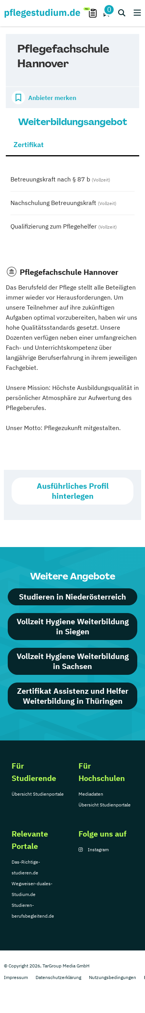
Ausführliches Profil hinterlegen (73, 491)
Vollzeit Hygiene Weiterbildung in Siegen (73, 626)
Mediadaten (90, 794)
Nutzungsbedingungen (112, 977)
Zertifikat (29, 144)
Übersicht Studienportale (38, 794)
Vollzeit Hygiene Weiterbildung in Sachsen (73, 661)
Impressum (16, 977)
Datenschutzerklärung (58, 977)
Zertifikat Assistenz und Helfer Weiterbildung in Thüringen (72, 696)
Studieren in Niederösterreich (72, 596)
